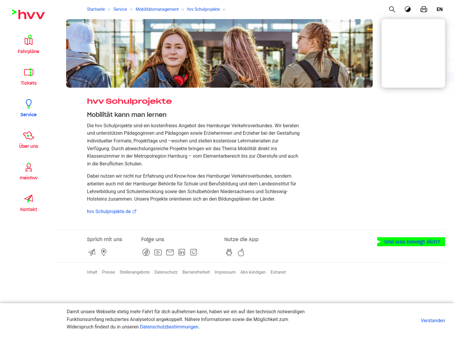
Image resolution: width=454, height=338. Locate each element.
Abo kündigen (253, 272)
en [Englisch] (440, 9)
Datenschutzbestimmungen (169, 327)
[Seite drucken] (424, 9)
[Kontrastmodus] (408, 9)
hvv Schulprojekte (203, 9)
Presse (108, 272)
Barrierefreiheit (196, 272)
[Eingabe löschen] (425, 38)
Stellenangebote (135, 272)
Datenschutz (166, 272)
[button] (28, 44)
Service (120, 9)
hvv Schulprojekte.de (109, 211)
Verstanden (433, 320)
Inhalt (92, 272)
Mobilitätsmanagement (157, 9)
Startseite (96, 9)
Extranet (278, 272)
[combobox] (408, 39)
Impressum (225, 272)
